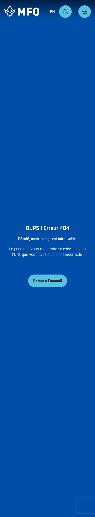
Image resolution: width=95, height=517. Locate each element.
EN (52, 11)
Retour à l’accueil (47, 281)
